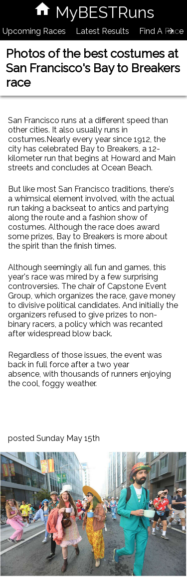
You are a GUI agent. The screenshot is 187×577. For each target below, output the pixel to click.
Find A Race (161, 31)
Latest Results (102, 31)
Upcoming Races (34, 31)
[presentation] (170, 30)
